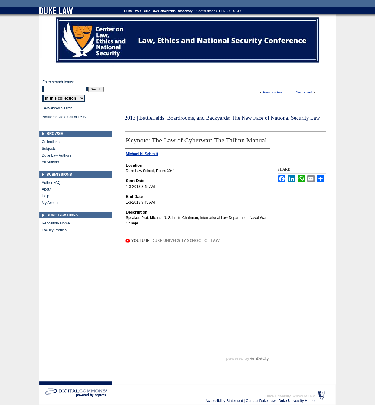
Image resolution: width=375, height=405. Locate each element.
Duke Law (131, 11)
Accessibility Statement (225, 401)
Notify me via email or (64, 117)
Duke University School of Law (290, 396)
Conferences (205, 11)
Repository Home (56, 223)
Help (45, 196)
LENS (223, 11)
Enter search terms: (58, 82)
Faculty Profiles (54, 230)
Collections (51, 142)
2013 (235, 11)
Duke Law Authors (56, 155)
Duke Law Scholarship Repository (167, 11)
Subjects (49, 148)
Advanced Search (58, 108)
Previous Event (274, 92)
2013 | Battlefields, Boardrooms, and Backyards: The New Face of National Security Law (222, 118)
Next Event (304, 92)
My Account (51, 203)
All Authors (50, 162)
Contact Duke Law (261, 401)
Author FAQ (51, 183)
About (46, 189)
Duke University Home (297, 401)
